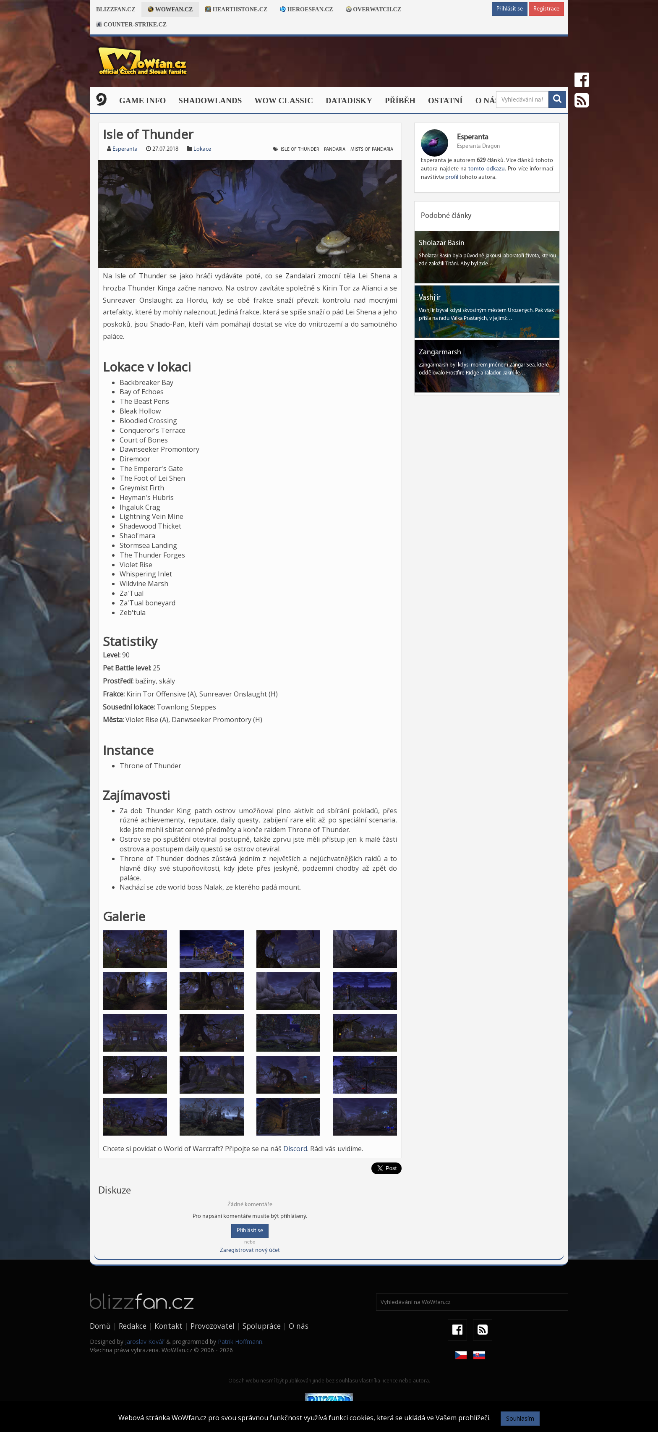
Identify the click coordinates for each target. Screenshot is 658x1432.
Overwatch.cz (373, 9)
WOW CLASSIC (283, 100)
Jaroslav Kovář (144, 1342)
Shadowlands (210, 100)
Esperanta (125, 149)
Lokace (202, 149)
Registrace (546, 9)
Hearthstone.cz (236, 9)
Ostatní (445, 100)
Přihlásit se (509, 9)
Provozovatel (213, 1326)
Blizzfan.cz (115, 9)
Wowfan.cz (170, 9)
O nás (487, 100)
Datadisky (349, 100)
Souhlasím (520, 1418)
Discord (295, 1148)
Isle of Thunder (300, 149)
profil (451, 177)
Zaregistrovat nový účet (250, 1250)
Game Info (142, 100)
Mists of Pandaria (371, 149)
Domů (100, 1326)
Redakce (132, 1326)
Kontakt (168, 1326)
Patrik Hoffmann (240, 1342)
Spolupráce (262, 1326)
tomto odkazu (486, 169)
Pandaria (334, 149)
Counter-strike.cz (131, 24)
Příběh (400, 100)
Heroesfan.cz (306, 9)
